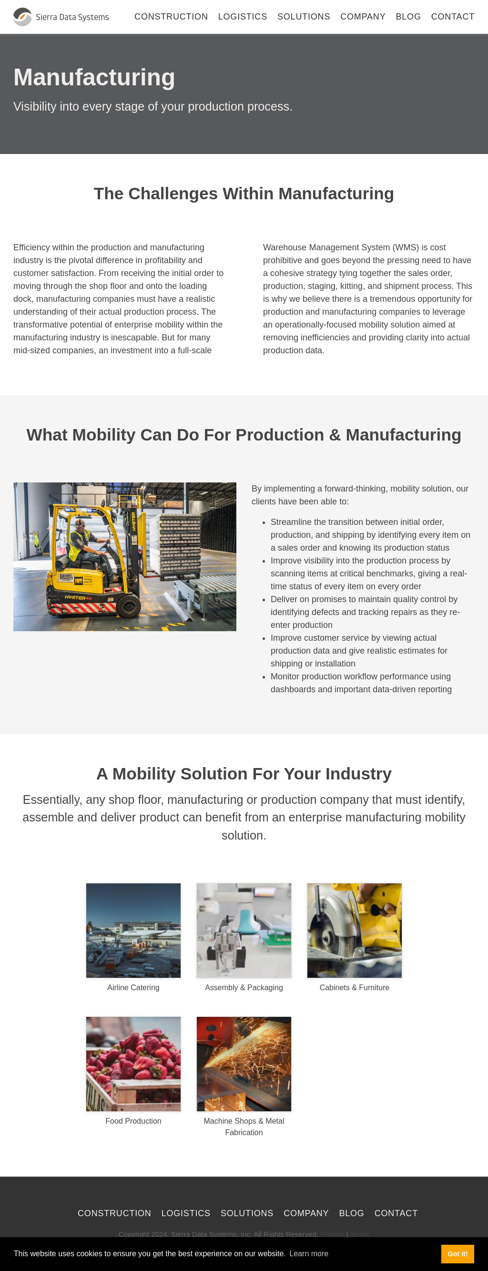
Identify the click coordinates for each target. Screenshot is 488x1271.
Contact (453, 16)
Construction (171, 16)
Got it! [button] (457, 1254)
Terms (359, 1234)
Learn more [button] (308, 1254)
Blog (408, 16)
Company (363, 16)
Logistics (242, 16)
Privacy (332, 1234)
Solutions (303, 16)
